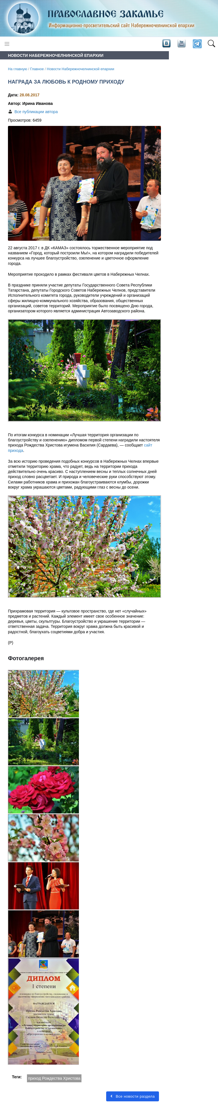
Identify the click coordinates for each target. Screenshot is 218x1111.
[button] (211, 44)
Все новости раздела (132, 1096)
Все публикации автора (36, 111)
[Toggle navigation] (7, 44)
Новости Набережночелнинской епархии (80, 69)
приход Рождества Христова (54, 1078)
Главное (37, 69)
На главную (17, 69)
